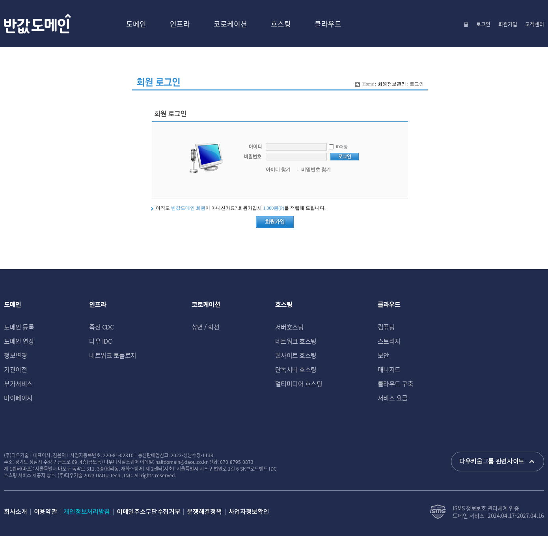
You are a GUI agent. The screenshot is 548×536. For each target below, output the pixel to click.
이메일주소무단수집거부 (148, 512)
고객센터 (534, 24)
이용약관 (45, 512)
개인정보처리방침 (86, 512)
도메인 (136, 24)
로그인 (483, 24)
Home (368, 84)
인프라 (180, 24)
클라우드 (328, 24)
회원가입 (507, 24)
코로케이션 (230, 24)
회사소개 (15, 512)
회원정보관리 (392, 84)
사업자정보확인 (249, 512)
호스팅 (281, 24)
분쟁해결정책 (204, 512)
